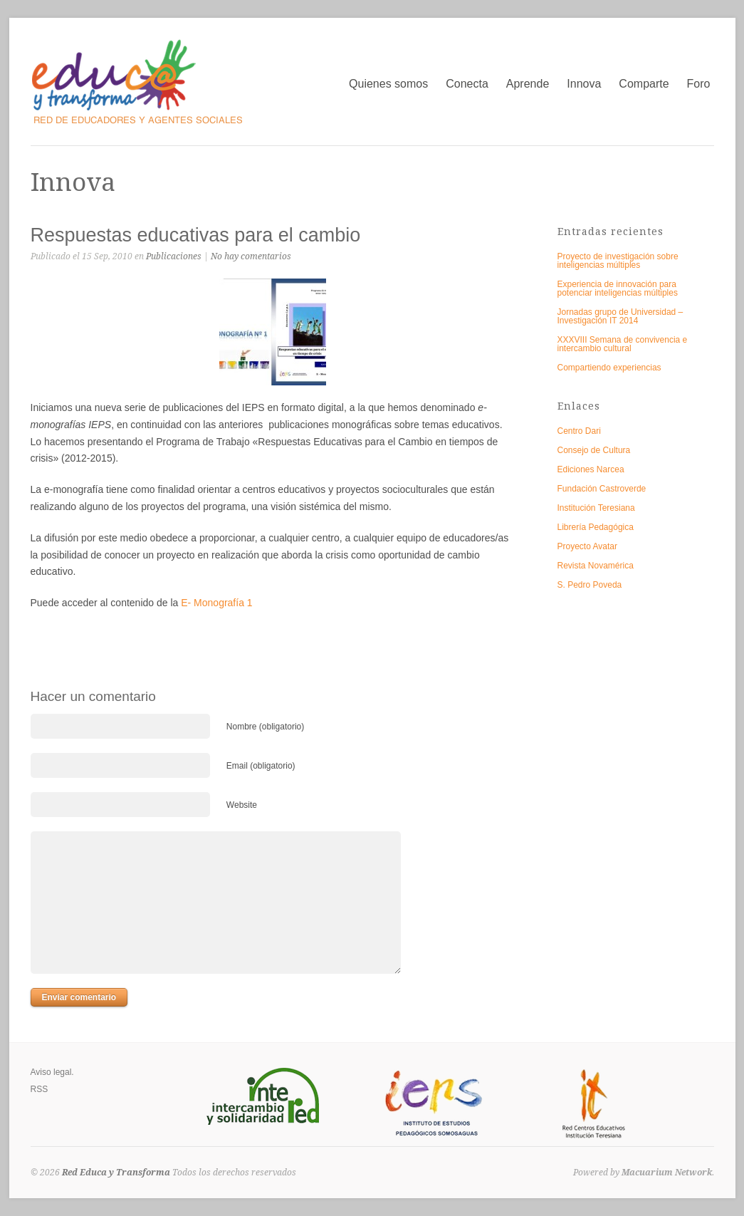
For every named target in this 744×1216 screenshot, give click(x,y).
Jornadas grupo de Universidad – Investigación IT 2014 (620, 316)
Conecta (467, 84)
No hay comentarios (251, 256)
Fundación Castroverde (601, 489)
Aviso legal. (52, 1072)
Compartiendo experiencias (609, 368)
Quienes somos (388, 84)
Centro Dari (579, 431)
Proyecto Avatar (587, 546)
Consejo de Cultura (594, 450)
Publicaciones (173, 256)
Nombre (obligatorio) (265, 727)
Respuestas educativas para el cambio (196, 235)
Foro (699, 84)
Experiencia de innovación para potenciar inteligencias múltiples (617, 288)
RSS (39, 1089)
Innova (584, 84)
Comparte (644, 84)
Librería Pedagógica (595, 527)
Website (241, 805)
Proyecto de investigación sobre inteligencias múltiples (617, 260)
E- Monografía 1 (216, 602)
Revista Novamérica (595, 566)
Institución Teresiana (596, 508)
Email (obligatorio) (260, 766)
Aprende (528, 84)
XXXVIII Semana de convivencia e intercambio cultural (622, 344)
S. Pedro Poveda (589, 585)
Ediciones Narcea (590, 469)
